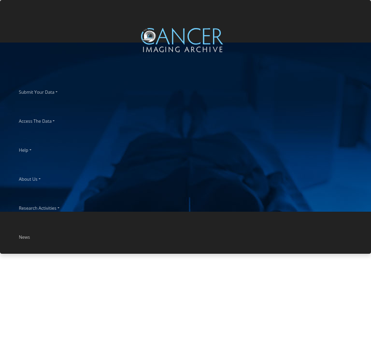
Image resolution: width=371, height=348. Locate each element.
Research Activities (46, 207)
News (33, 236)
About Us (37, 178)
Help (32, 149)
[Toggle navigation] (362, 40)
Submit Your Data (45, 91)
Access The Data (44, 120)
